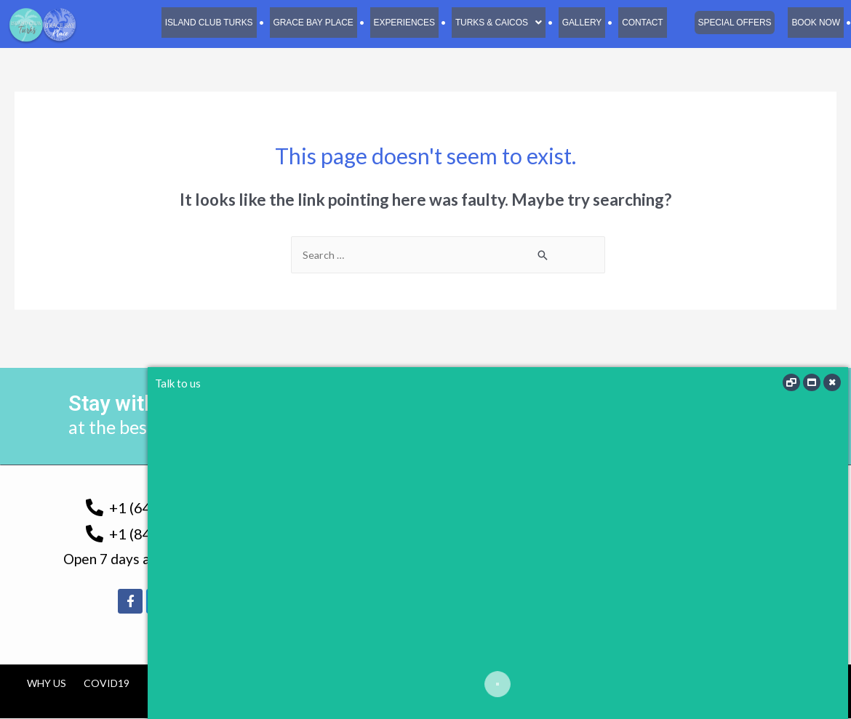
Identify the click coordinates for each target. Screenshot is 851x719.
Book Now (815, 22)
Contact (640, 22)
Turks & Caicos (494, 22)
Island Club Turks (200, 22)
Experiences (398, 22)
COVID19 (106, 684)
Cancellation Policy (380, 684)
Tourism (280, 684)
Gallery (578, 22)
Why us (46, 684)
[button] (494, 22)
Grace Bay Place (306, 22)
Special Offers (733, 22)
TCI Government (193, 684)
